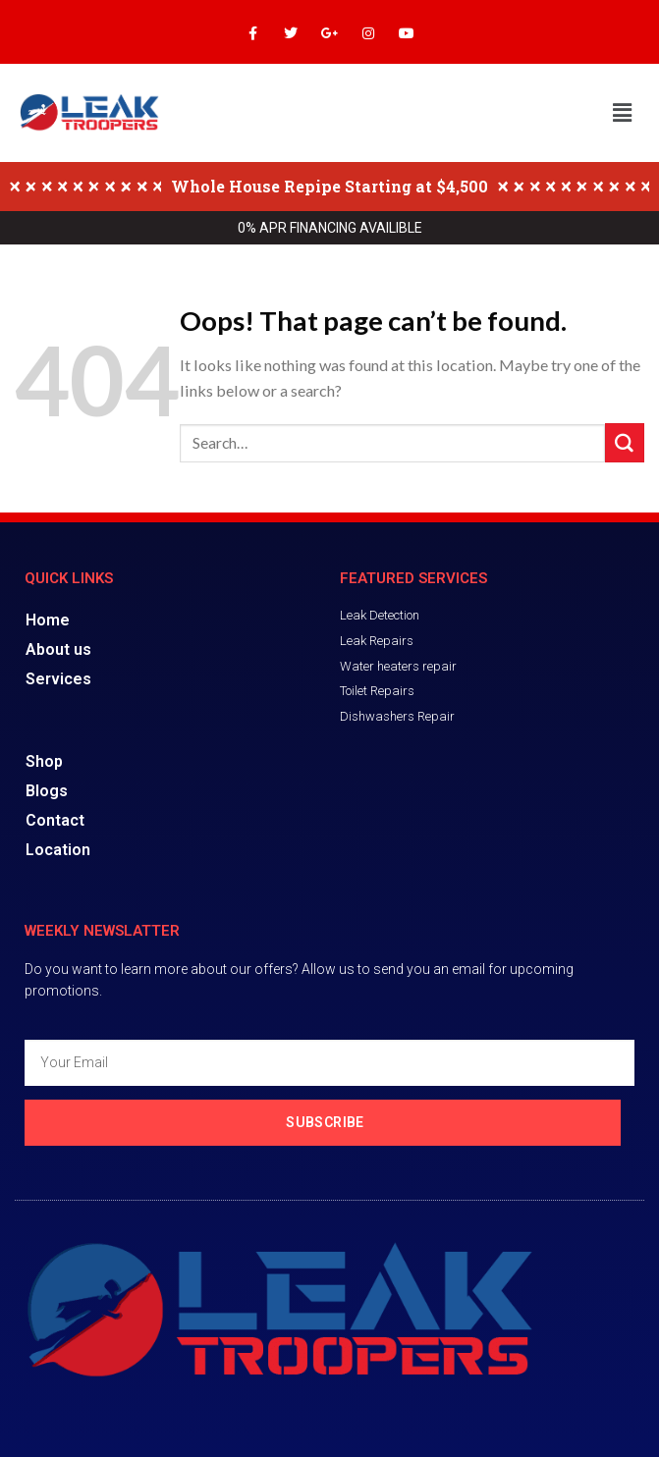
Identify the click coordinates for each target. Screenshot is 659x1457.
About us (59, 649)
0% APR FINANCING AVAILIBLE (330, 228)
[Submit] (624, 442)
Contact (55, 820)
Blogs (47, 791)
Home (48, 620)
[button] (622, 112)
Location (58, 849)
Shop (45, 761)
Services (58, 679)
